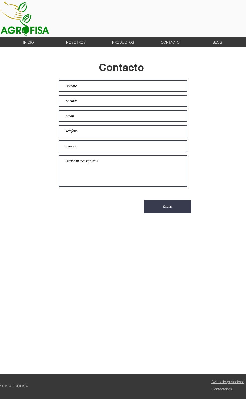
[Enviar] (167, 206)
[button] (170, 42)
